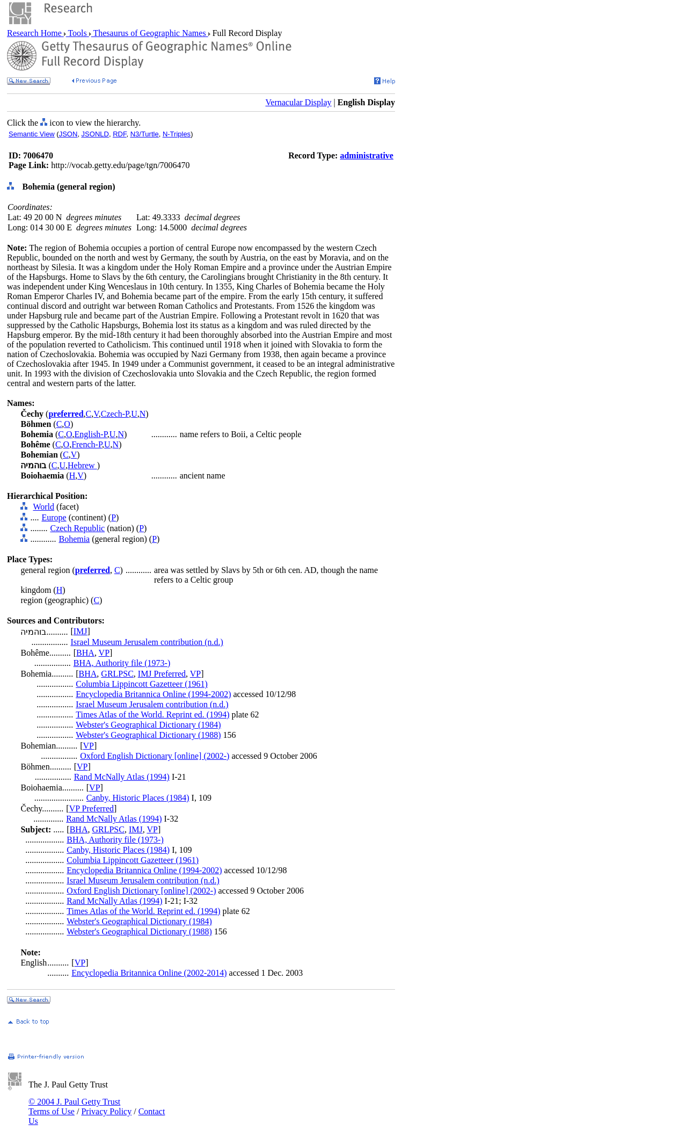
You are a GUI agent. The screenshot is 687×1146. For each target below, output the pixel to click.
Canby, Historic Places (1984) (137, 797)
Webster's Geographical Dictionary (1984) (148, 724)
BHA (85, 652)
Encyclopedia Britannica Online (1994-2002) (153, 694)
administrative (366, 155)
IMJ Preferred (162, 673)
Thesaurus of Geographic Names (149, 33)
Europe (53, 517)
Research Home (35, 33)
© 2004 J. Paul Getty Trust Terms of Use (74, 1106)
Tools (77, 33)
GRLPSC (117, 673)
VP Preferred (91, 808)
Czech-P (115, 413)
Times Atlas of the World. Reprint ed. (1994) (152, 714)
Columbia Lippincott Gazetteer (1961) (142, 683)
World (43, 506)
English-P (90, 434)
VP (104, 652)
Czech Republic (77, 528)
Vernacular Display (299, 102)
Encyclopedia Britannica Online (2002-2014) (148, 972)
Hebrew (82, 465)
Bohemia (74, 538)
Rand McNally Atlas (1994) (122, 776)
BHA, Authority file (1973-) (122, 663)
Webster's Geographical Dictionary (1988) (148, 734)
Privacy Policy (106, 1111)
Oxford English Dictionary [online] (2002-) (154, 755)
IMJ (80, 631)
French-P (86, 444)
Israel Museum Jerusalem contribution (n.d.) (146, 642)
